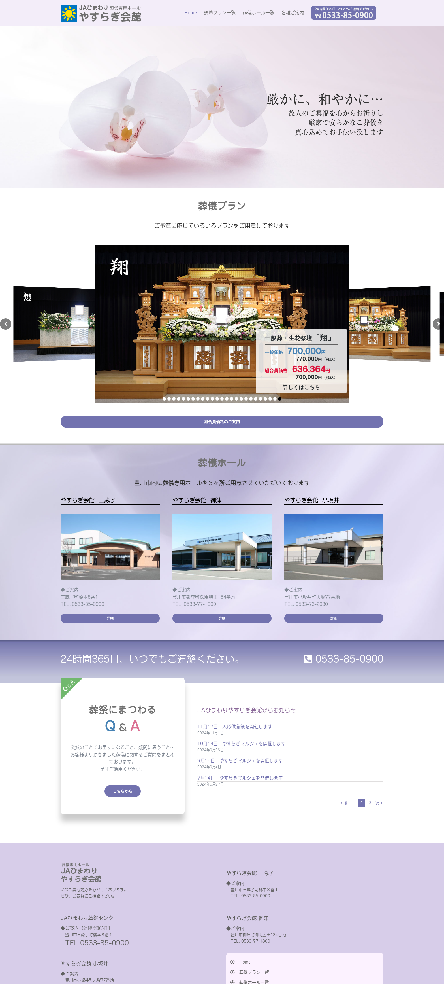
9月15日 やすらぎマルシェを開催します (240, 760)
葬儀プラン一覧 (254, 972)
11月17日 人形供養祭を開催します (234, 726)
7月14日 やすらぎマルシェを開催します (240, 778)
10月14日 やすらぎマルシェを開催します (241, 743)
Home (245, 962)
